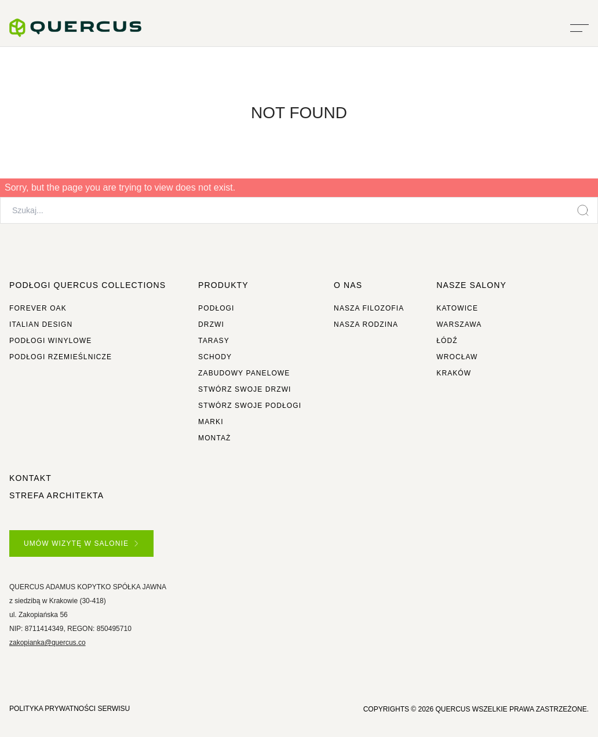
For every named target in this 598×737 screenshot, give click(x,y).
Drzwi (211, 324)
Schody (215, 357)
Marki (211, 422)
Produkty (223, 285)
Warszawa (459, 324)
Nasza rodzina (366, 324)
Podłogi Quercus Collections (87, 285)
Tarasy (213, 341)
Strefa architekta (56, 495)
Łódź (446, 341)
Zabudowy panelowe (244, 373)
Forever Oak (38, 308)
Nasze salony (471, 285)
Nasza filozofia (369, 308)
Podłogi (216, 308)
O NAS (348, 285)
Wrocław (456, 357)
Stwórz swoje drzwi (244, 389)
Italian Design (40, 324)
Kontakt (30, 478)
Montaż (214, 438)
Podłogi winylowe (50, 341)
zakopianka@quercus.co (47, 643)
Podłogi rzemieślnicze (60, 357)
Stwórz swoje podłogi (249, 406)
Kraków (453, 373)
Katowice (457, 308)
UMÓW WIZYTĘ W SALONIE (81, 543)
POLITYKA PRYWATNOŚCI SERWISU (69, 709)
